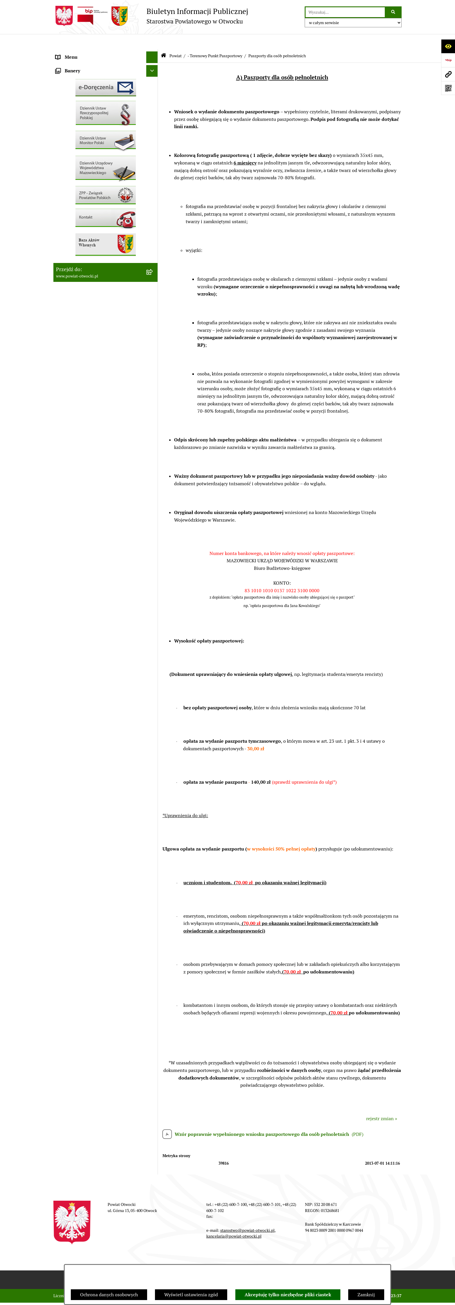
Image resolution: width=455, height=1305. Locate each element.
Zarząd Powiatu (72, 65)
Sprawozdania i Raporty (80, 181)
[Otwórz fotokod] (448, 88)
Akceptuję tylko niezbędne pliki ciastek (288, 1295)
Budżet (63, 274)
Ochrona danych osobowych (109, 1295)
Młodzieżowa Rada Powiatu (84, 77)
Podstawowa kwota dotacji (83, 239)
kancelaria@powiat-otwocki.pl (233, 1220)
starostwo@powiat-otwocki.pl (247, 1214)
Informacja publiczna (78, 135)
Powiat (63, 100)
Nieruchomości (71, 216)
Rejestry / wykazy (74, 193)
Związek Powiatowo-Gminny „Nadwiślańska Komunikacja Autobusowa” (100, 289)
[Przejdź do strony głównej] (150, 16)
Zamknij (366, 1295)
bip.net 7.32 (391, 1296)
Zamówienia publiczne (79, 228)
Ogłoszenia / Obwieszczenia (85, 158)
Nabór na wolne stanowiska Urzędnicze (97, 204)
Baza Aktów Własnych (78, 304)
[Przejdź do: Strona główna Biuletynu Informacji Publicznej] (163, 40)
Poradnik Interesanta (78, 88)
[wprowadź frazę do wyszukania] (345, 12)
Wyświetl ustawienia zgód (191, 1295)
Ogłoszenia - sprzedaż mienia (86, 170)
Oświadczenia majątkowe (82, 262)
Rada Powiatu (70, 53)
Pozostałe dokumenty (78, 146)
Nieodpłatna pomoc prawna (84, 111)
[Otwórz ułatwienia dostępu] (448, 46)
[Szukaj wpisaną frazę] (394, 12)
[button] (153, 77)
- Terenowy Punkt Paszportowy (214, 40)
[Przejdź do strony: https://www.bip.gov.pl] (448, 60)
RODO (62, 123)
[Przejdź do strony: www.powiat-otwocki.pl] (448, 74)
